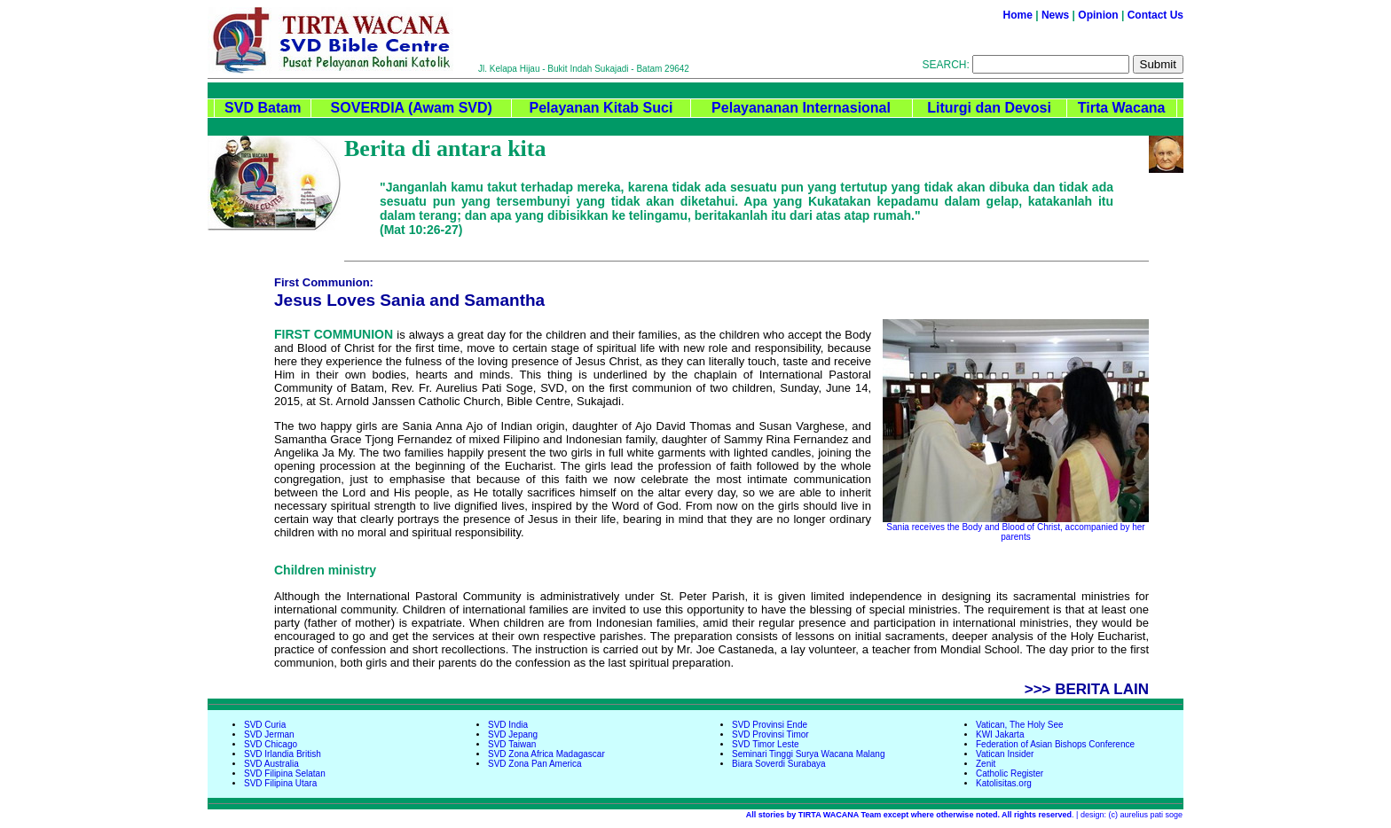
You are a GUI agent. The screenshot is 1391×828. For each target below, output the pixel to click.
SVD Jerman (269, 734)
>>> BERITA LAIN (1087, 689)
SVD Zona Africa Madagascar (546, 754)
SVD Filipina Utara (280, 783)
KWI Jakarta (1000, 734)
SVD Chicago (270, 744)
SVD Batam (262, 107)
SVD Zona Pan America (535, 764)
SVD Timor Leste (765, 744)
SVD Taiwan (512, 744)
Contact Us (1155, 15)
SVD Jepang (513, 734)
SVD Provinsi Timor (770, 734)
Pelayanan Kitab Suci (600, 107)
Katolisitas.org (1004, 783)
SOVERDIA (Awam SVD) (411, 107)
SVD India (508, 725)
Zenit (985, 764)
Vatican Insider (1004, 754)
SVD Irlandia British (282, 754)
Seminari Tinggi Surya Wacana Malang (808, 754)
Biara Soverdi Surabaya (779, 764)
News (1055, 15)
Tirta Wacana (1122, 107)
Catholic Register (1009, 773)
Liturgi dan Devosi (989, 107)
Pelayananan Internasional (801, 107)
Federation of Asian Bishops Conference (1055, 744)
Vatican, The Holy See (1020, 725)
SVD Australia (271, 764)
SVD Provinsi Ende (769, 725)
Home (1018, 15)
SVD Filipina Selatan (285, 773)
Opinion (1098, 15)
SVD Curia (265, 725)
